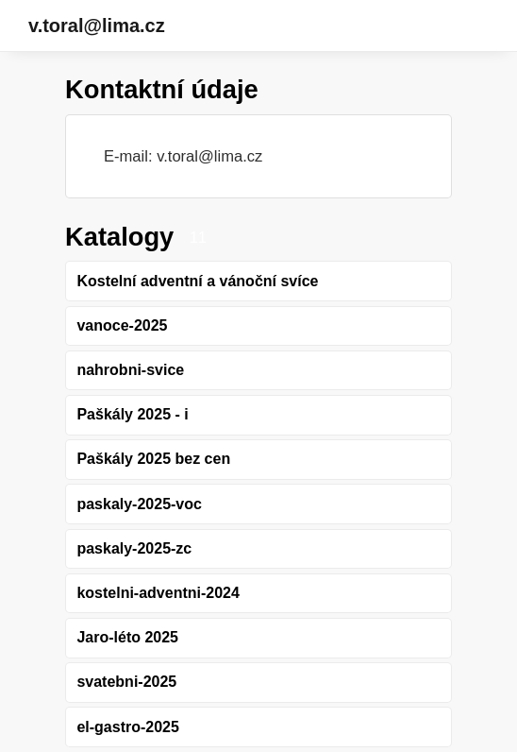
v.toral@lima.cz (96, 25)
